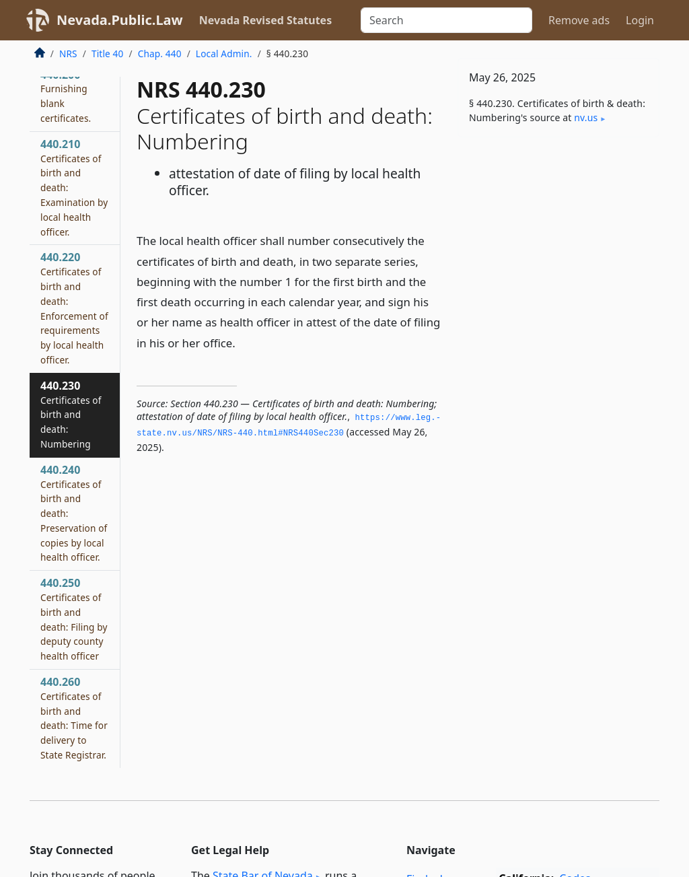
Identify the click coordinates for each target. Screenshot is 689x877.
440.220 (74, 308)
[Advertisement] (558, 240)
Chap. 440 (160, 53)
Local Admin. (224, 53)
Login (640, 20)
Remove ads (579, 20)
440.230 (71, 414)
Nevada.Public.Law (120, 20)
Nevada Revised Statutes (265, 20)
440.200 (65, 96)
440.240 (73, 513)
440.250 (74, 618)
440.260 (74, 717)
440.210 (74, 187)
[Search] (446, 20)
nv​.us (585, 117)
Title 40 (108, 53)
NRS (68, 53)
